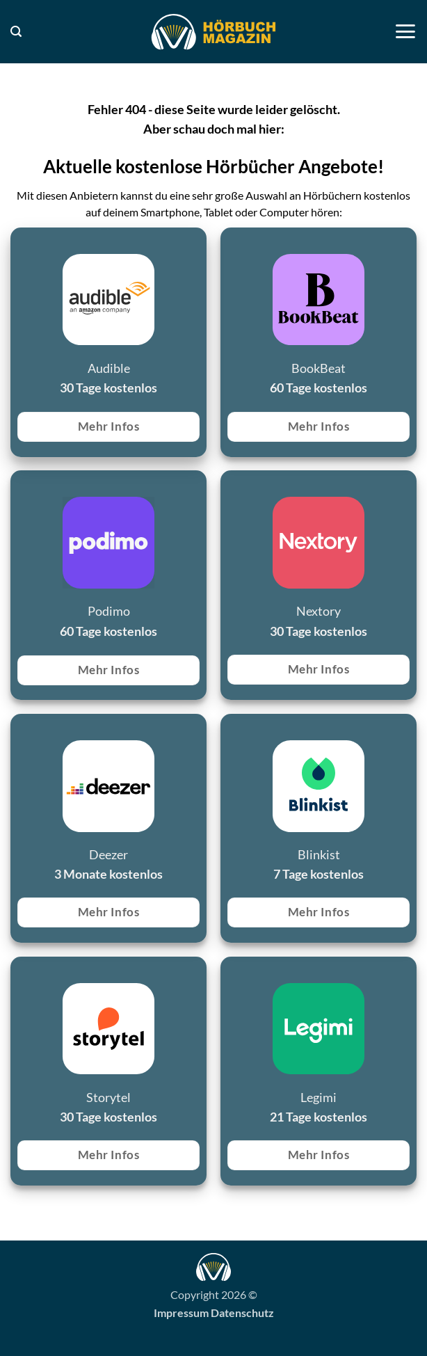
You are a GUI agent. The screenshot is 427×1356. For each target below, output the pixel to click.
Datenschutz (242, 1312)
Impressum (181, 1312)
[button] (16, 31)
